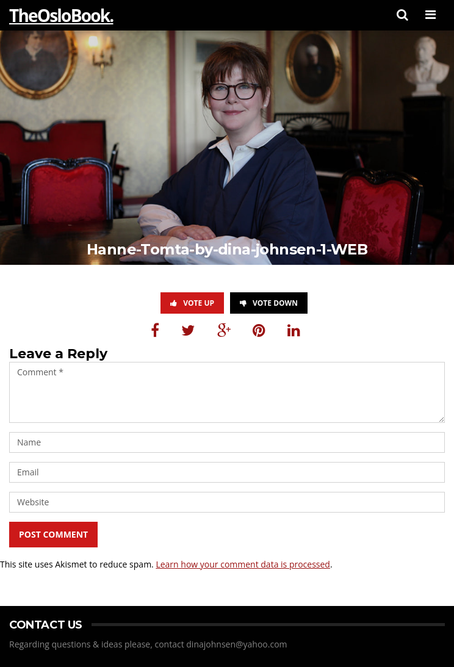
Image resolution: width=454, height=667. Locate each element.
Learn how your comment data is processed (243, 564)
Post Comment (53, 534)
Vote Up (192, 303)
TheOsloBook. (61, 15)
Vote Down (269, 303)
